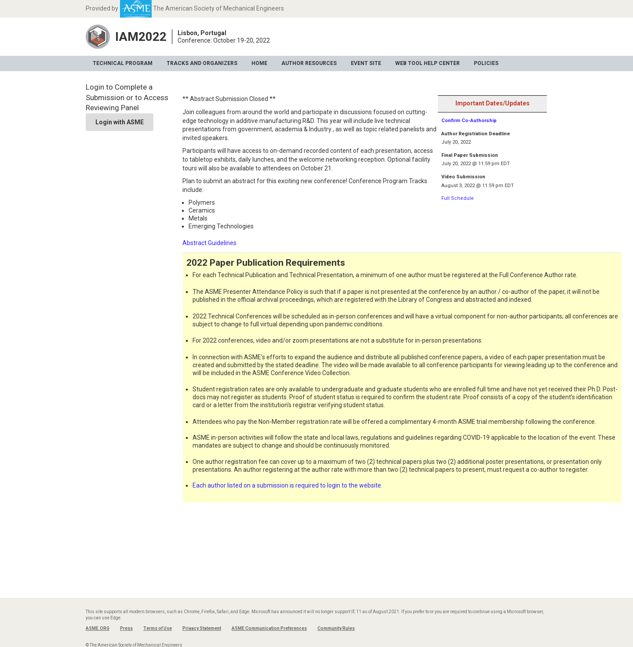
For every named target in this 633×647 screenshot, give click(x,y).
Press (126, 628)
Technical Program (123, 63)
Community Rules (336, 628)
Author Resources (309, 63)
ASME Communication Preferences (269, 628)
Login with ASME (119, 122)
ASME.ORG (97, 628)
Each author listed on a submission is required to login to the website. (287, 485)
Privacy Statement (201, 628)
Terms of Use (157, 628)
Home (259, 63)
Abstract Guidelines (209, 242)
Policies (486, 63)
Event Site (366, 63)
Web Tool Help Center (427, 63)
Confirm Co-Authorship (469, 120)
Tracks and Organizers (202, 63)
